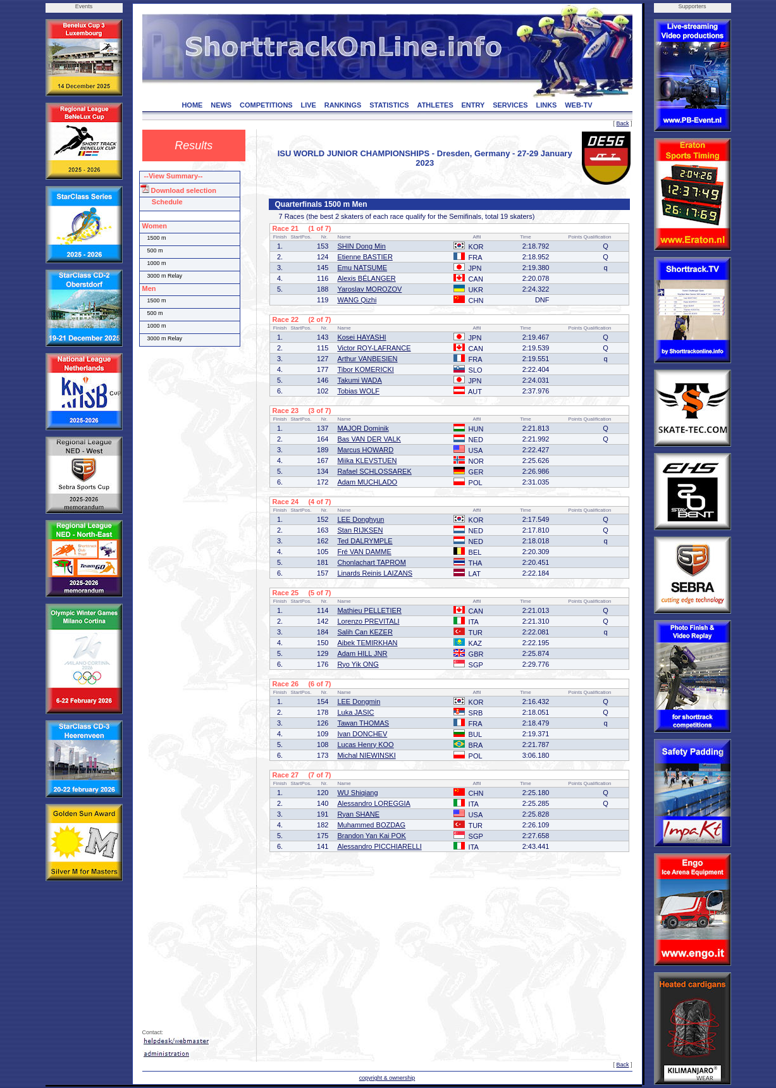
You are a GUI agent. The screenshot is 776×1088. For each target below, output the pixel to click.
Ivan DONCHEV (362, 734)
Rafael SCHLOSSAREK (374, 471)
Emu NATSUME (362, 267)
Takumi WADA (359, 380)
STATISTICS (389, 105)
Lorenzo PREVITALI (368, 621)
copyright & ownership (387, 1078)
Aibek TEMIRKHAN (367, 642)
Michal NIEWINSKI (366, 755)
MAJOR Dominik (362, 428)
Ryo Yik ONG (357, 664)
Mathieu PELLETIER (369, 610)
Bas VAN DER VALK (368, 439)
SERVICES (510, 105)
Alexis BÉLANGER (366, 278)
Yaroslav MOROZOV (369, 289)
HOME (192, 105)
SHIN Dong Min (361, 246)
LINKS (546, 105)
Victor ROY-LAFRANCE (373, 348)
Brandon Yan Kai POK (371, 835)
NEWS (221, 105)
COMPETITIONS (266, 105)
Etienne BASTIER (364, 257)
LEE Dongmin (358, 701)
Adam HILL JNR (362, 653)
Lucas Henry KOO (365, 744)
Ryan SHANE (358, 814)
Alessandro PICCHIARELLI (379, 846)
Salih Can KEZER (364, 632)
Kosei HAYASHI (361, 337)
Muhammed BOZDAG (371, 825)
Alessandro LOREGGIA (373, 803)
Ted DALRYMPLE (364, 541)
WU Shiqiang (357, 792)
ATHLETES (435, 105)
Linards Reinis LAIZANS (374, 573)
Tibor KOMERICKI (365, 369)
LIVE (308, 105)
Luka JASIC (355, 712)
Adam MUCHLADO (367, 482)
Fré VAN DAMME (364, 551)
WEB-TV (578, 105)
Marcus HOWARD (365, 450)
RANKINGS (343, 105)
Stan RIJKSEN (360, 530)
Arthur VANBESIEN (367, 358)
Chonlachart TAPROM (371, 562)
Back (622, 123)
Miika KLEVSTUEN (367, 460)
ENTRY (473, 105)
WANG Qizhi (356, 300)
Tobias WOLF (358, 391)
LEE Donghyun (360, 519)
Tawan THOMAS (363, 723)
